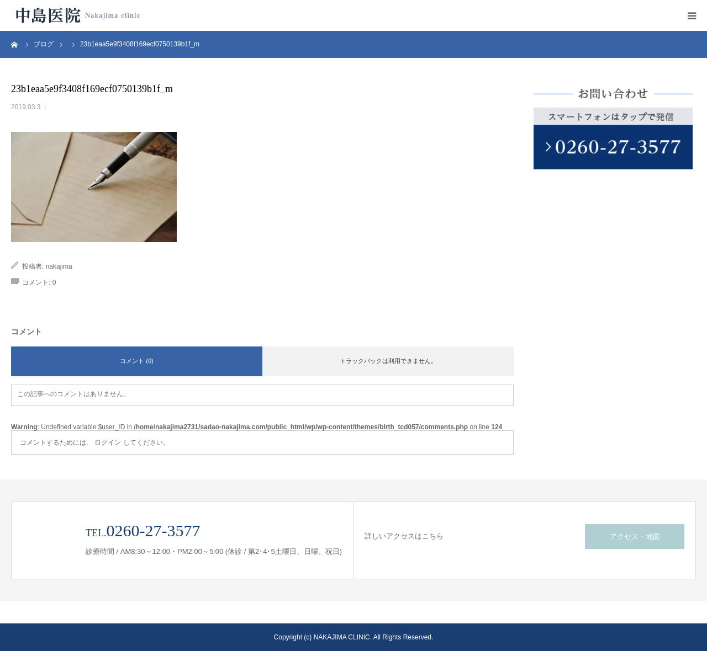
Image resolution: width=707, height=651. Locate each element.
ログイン (107, 442)
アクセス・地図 (635, 536)
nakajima (59, 266)
